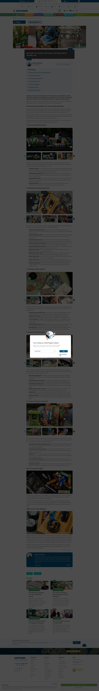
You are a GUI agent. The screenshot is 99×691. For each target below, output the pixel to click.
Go (63, 351)
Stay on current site (62, 354)
